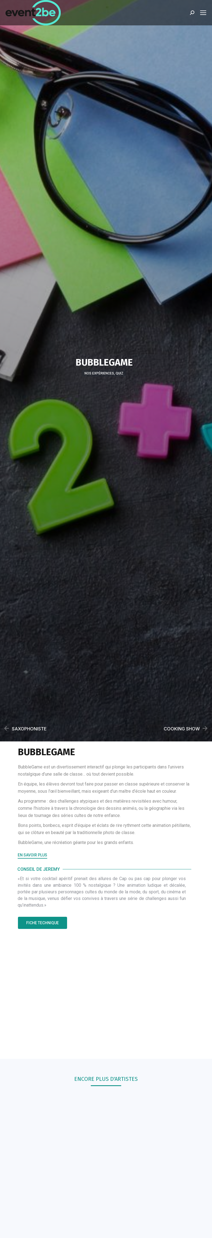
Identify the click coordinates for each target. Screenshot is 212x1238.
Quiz (119, 374)
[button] (32, 856)
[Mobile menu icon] (203, 12)
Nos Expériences (99, 374)
